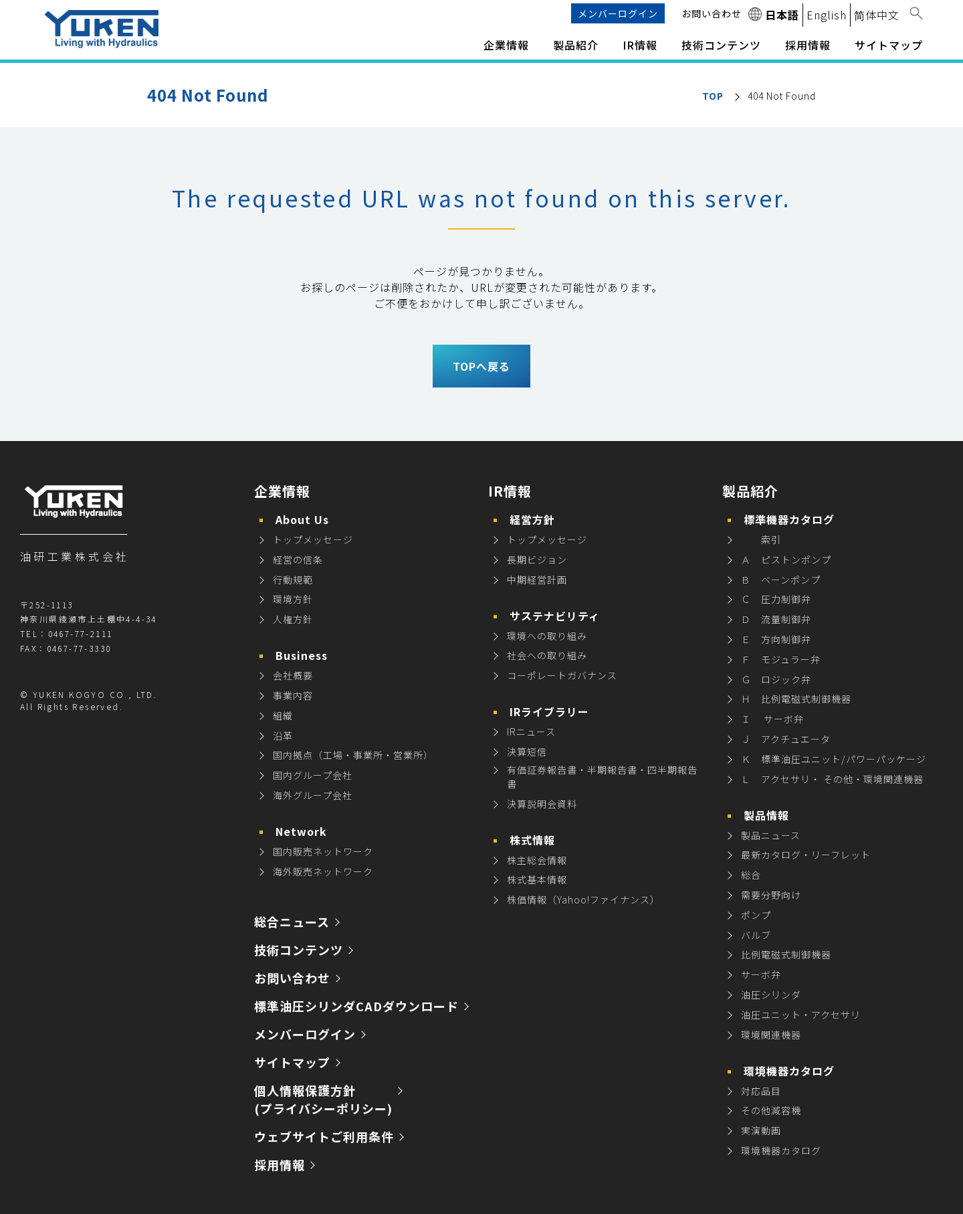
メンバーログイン (618, 13)
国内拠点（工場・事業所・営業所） (353, 755)
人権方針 (293, 619)
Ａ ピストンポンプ (786, 559)
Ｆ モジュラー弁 (781, 659)
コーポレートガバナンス (562, 675)
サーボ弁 (761, 974)
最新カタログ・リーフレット (806, 854)
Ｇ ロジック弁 (776, 679)
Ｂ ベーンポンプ (781, 579)
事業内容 (293, 695)
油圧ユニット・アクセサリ (801, 1014)
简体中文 (876, 15)
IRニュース (531, 731)
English (827, 15)
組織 (283, 715)
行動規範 (293, 579)
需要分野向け (771, 894)
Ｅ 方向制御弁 (776, 639)
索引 (761, 539)
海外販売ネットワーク (323, 871)
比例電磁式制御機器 (786, 954)
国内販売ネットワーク (323, 851)
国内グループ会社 (312, 775)
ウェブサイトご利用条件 (324, 1136)
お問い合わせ (711, 13)
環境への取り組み (547, 635)
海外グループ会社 (312, 795)
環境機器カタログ (781, 1150)
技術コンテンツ (721, 45)
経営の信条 (298, 559)
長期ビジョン (537, 559)
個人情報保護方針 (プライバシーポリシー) (323, 1099)
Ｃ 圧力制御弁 (776, 599)
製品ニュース (770, 835)
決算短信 (527, 751)
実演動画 (761, 1130)
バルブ (756, 935)
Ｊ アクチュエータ (786, 739)
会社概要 (293, 675)
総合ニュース (292, 921)
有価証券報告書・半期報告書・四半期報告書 (602, 776)
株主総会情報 (537, 860)
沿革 (283, 735)
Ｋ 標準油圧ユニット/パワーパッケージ (833, 759)
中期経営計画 (537, 579)
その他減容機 (771, 1110)
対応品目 (761, 1091)
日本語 (782, 15)
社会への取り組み (547, 655)
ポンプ (756, 915)
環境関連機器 (771, 1034)
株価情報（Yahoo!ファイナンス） (583, 899)
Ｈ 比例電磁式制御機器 (796, 698)
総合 (751, 874)
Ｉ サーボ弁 (772, 718)
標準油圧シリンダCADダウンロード (356, 1006)
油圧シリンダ (771, 994)
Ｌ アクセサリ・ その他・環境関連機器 (832, 779)
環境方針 (293, 599)
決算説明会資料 (542, 803)
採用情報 (279, 1164)
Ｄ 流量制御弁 (776, 619)
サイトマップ (889, 45)
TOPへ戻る (481, 366)
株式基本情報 (537, 879)
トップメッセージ (313, 539)
